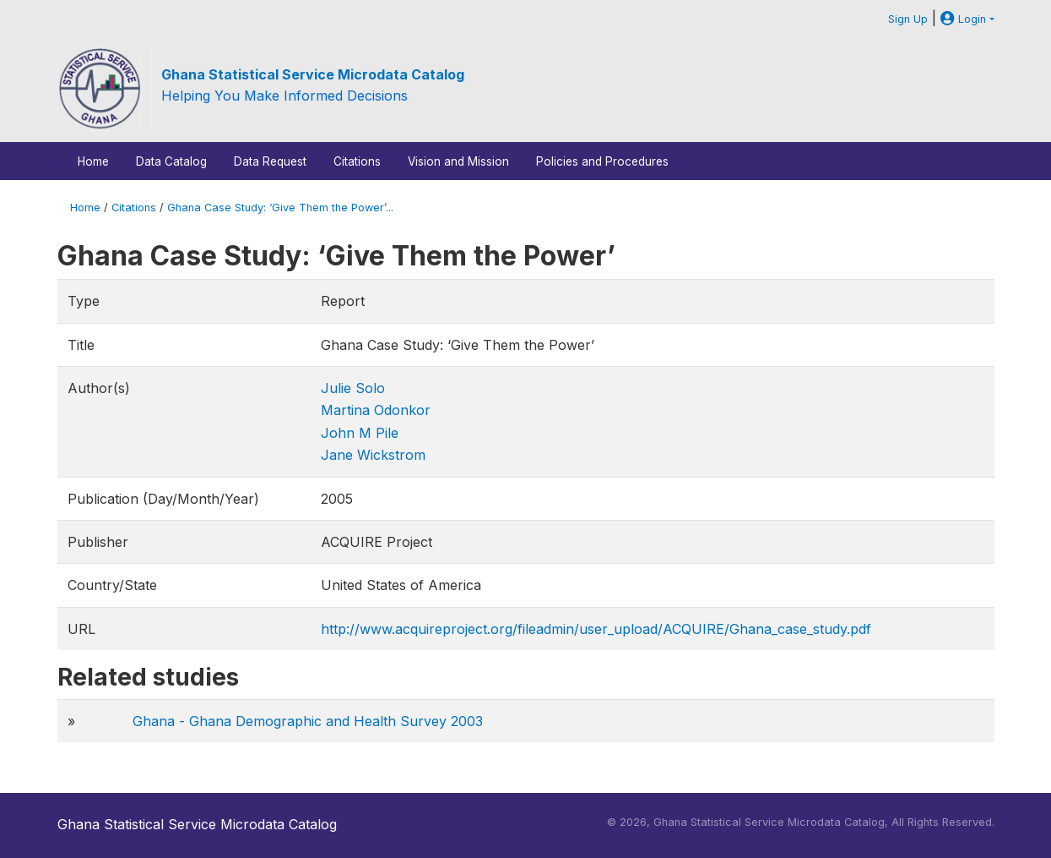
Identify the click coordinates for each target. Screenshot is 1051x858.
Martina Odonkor (376, 410)
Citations (357, 161)
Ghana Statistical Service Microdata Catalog (312, 74)
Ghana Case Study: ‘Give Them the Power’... (280, 207)
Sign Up (908, 19)
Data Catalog (171, 161)
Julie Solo (353, 388)
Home (93, 161)
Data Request (270, 161)
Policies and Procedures (602, 161)
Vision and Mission (458, 161)
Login (963, 19)
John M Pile (359, 432)
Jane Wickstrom (373, 454)
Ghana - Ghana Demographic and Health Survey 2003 (308, 721)
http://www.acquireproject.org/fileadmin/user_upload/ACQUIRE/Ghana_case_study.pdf (596, 628)
